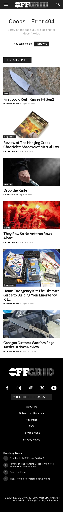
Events (7, 228)
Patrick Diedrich (11, 151)
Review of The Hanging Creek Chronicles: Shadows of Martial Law (31, 144)
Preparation (9, 137)
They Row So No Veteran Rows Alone (30, 478)
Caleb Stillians (10, 194)
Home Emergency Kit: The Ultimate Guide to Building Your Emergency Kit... (31, 295)
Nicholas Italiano (12, 103)
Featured (8, 184)
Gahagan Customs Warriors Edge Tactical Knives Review (28, 345)
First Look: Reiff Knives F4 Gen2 (28, 99)
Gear (6, 93)
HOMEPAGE (42, 44)
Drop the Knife (15, 190)
